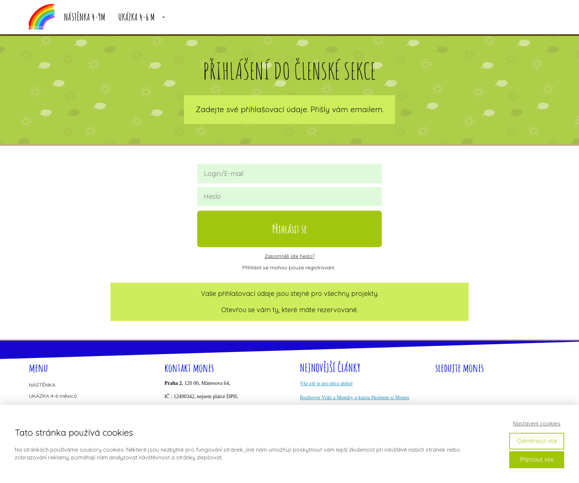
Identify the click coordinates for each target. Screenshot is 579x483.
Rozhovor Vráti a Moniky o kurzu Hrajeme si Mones (354, 397)
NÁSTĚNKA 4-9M (84, 17)
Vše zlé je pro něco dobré (326, 383)
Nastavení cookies (537, 423)
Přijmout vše (537, 459)
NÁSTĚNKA (42, 385)
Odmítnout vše (537, 441)
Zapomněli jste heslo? (289, 256)
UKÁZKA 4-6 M (136, 17)
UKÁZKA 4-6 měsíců (53, 396)
